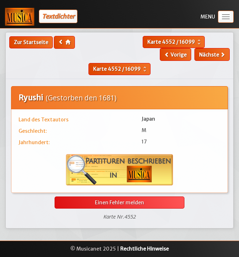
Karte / (174, 42)
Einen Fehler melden (119, 202)
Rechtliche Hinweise (144, 249)
